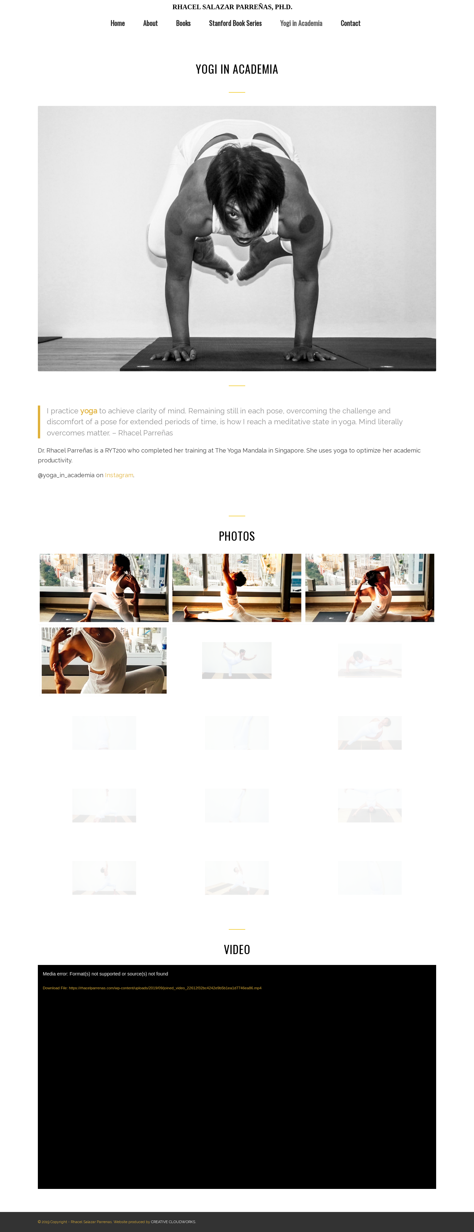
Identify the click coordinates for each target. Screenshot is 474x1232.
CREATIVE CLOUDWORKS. (173, 1222)
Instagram (119, 475)
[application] (237, 1077)
